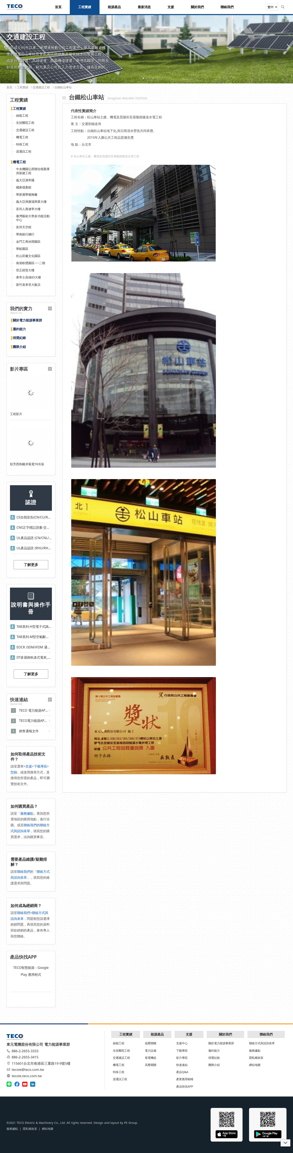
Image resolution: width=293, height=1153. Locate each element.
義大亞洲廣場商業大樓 (31, 201)
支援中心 (182, 1043)
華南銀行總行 (25, 234)
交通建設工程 (25, 130)
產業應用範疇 (184, 1079)
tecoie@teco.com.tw (26, 1069)
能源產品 (157, 1034)
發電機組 (150, 1058)
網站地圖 (254, 1065)
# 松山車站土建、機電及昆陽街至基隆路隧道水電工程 (105, 156)
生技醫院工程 (25, 123)
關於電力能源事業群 (27, 320)
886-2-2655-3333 (23, 1051)
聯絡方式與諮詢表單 (262, 1043)
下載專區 (40, 766)
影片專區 (182, 1058)
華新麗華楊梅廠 (26, 194)
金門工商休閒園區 (28, 241)
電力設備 (150, 1050)
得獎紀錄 (19, 338)
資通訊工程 (23, 151)
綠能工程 (22, 115)
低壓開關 (150, 1043)
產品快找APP (184, 1086)
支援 (28, 766)
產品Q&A (182, 1072)
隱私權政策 (256, 1058)
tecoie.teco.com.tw (25, 1075)
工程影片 (16, 414)
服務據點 (26, 813)
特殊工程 (22, 144)
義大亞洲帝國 (25, 180)
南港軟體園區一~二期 (30, 263)
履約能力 (19, 329)
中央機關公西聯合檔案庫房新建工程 (33, 171)
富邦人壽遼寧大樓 (28, 209)
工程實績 (19, 109)
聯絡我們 (30, 825)
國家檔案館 (23, 187)
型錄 (14, 772)
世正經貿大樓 (25, 270)
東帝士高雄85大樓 (28, 277)
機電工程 (22, 137)
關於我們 (225, 1034)
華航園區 (22, 249)
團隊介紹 (19, 347)
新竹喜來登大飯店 (28, 284)
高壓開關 (150, 1065)
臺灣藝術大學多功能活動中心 (33, 218)
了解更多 (31, 564)
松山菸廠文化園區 (28, 256)
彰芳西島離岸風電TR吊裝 (27, 464)
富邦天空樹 (23, 227)
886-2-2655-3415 (23, 1057)
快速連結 (182, 1065)
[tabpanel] (146, 48)
